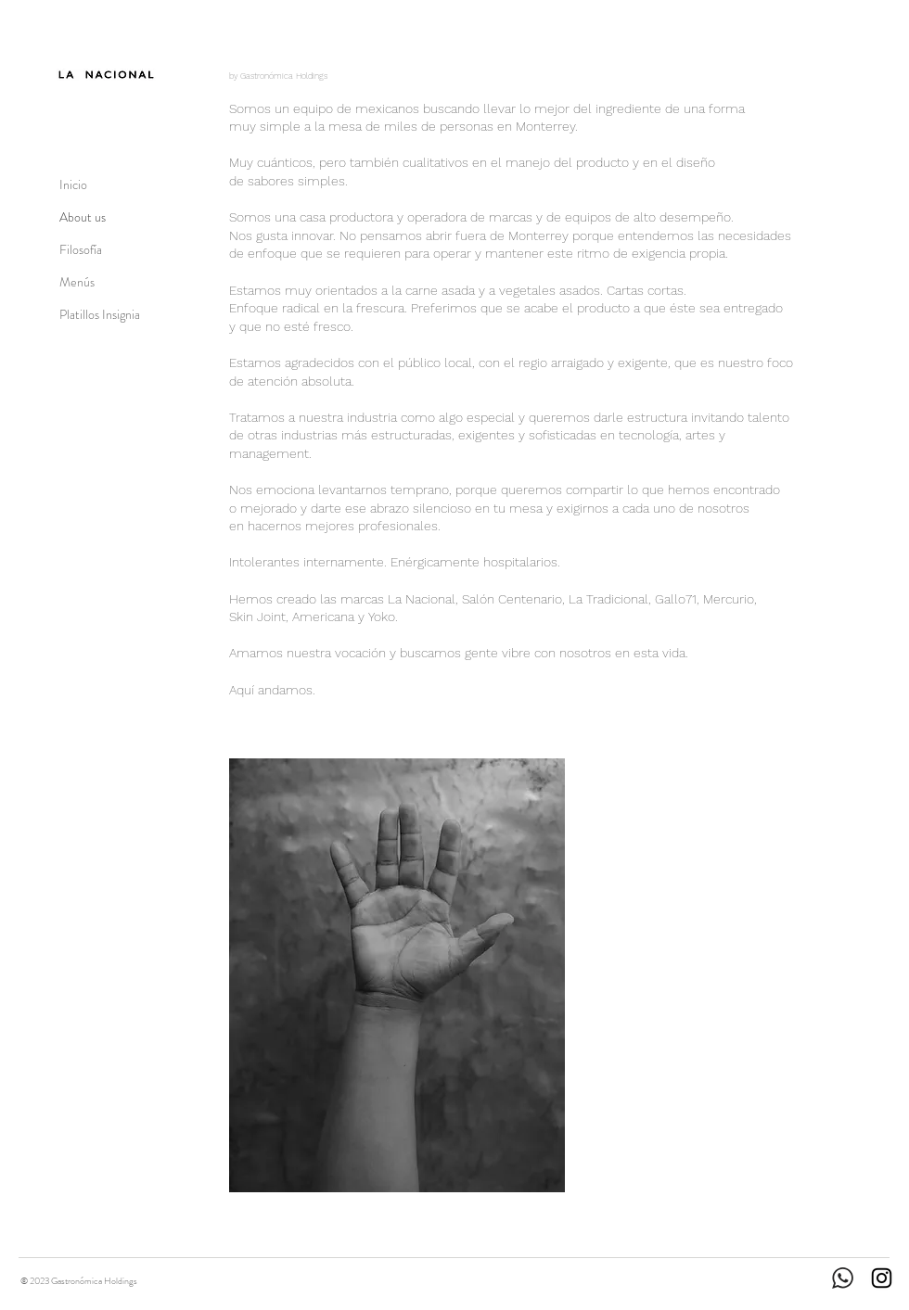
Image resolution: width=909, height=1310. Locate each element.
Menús (77, 282)
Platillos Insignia (99, 314)
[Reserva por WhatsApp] (862, 25)
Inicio (73, 184)
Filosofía (80, 249)
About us (82, 217)
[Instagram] (881, 1278)
